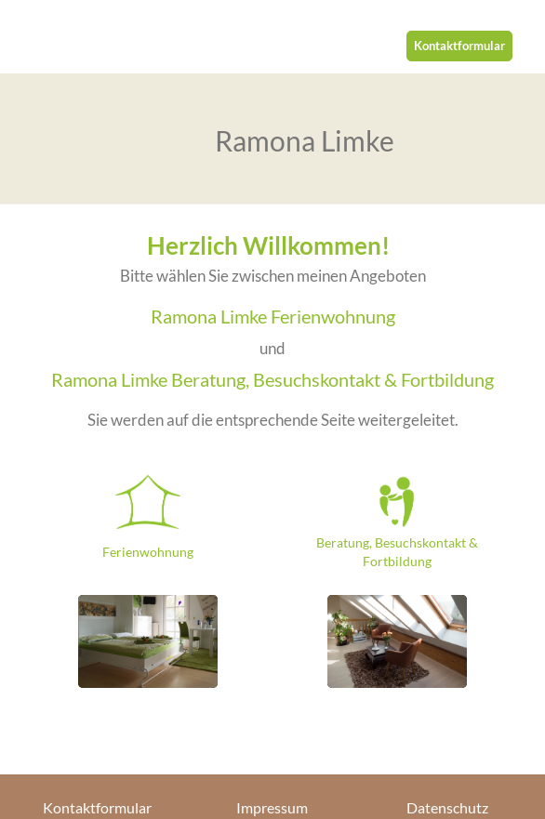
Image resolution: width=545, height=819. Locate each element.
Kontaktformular (459, 45)
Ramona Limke (304, 140)
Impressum (272, 807)
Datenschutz (447, 807)
